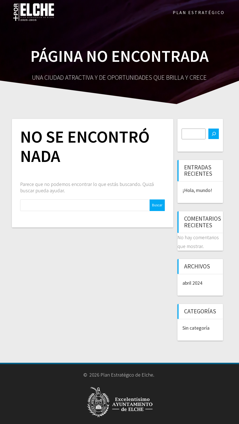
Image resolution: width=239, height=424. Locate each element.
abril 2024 (192, 283)
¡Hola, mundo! (197, 190)
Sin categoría (195, 328)
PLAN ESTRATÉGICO (199, 12)
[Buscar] (213, 134)
